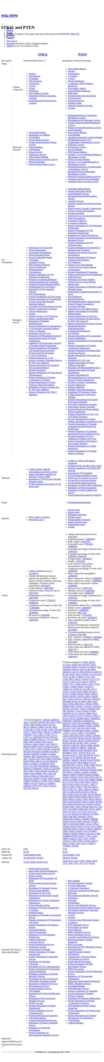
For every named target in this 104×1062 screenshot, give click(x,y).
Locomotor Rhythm (76, 306)
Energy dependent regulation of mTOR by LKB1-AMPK (42, 475)
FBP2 (31, 742)
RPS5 (65, 804)
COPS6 (73, 687)
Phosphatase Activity (77, 147)
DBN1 (86, 691)
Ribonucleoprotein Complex (80, 883)
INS (79, 728)
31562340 (80, 561)
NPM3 (97, 760)
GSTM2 (71, 716)
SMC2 (96, 814)
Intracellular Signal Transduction (43, 871)
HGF (48, 744)
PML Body (73, 93)
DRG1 (90, 701)
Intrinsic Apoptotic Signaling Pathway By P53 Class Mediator (45, 361)
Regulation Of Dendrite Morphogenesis (39, 322)
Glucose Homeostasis (38, 311)
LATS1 (66, 733)
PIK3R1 (66, 767)
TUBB (97, 834)
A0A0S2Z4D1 (29, 858)
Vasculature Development (40, 252)
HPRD (9, 46)
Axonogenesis (35, 272)
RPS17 (80, 799)
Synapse (71, 108)
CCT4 (65, 682)
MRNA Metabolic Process (79, 984)
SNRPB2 (86, 819)
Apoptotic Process (37, 262)
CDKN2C (27, 734)
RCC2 (65, 782)
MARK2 (52, 754)
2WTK (26, 862)
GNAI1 (74, 713)
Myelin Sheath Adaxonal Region (82, 96)
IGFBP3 (33, 747)
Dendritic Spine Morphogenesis (82, 390)
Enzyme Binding (75, 149)
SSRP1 (82, 824)
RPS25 (66, 802)
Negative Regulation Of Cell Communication (80, 244)
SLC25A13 (82, 811)
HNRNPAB (78, 721)
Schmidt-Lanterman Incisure (80, 105)
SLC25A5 (67, 814)
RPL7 (85, 794)
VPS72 (35, 786)
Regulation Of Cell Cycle (40, 333)
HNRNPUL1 (89, 721)
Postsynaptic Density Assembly (81, 407)
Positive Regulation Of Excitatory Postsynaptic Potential (82, 442)
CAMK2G (80, 677)
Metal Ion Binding (37, 162)
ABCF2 (91, 662)
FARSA (83, 709)
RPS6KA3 (54, 766)
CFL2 (35, 734)
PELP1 (80, 765)
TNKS (65, 831)
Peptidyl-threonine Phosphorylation (44, 284)
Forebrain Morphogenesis (79, 331)
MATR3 (88, 740)
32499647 (87, 637)
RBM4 (99, 780)
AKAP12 (86, 664)
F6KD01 (66, 858)
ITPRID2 (67, 731)
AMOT (74, 667)
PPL (64, 772)
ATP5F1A (88, 672)
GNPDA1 (27, 744)
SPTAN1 (86, 821)
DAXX (79, 691)
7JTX (65, 863)
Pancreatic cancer (36, 519)
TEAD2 (43, 778)
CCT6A (71, 682)
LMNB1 (88, 736)
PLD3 (46, 761)
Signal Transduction (37, 267)
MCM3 (66, 743)
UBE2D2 (27, 786)
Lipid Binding (74, 135)
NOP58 (90, 760)
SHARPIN (73, 809)
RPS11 (91, 797)
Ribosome (72, 893)
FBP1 (25, 742)
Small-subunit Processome (79, 961)
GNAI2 (81, 713)
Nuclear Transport (76, 996)
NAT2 (38, 759)
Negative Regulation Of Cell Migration (85, 274)
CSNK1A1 (89, 687)
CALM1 (71, 677)
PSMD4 (95, 775)
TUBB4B (67, 836)
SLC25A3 (92, 811)
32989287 (90, 539)
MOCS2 (46, 756)
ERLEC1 (42, 739)
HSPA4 (95, 723)
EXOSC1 (79, 706)
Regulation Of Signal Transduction (83, 235)
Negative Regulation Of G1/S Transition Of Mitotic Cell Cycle (82, 437)
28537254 (81, 613)
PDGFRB (67, 765)
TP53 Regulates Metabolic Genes (82, 475)
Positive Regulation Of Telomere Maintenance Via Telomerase (82, 1016)
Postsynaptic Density (77, 88)
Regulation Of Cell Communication (44, 966)
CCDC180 (28, 729)
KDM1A (88, 731)
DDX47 (73, 696)
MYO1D (83, 755)
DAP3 (73, 691)
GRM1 (35, 744)
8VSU (45, 862)
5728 (65, 849)
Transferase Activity (37, 154)
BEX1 (72, 674)
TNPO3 (79, 831)
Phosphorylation (36, 912)
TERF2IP (67, 829)
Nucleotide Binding (37, 132)
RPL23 (81, 789)
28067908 (48, 588)
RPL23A (89, 789)
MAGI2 (81, 738)
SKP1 (65, 811)
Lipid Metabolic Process (78, 194)
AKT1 (26, 722)
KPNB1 (95, 731)
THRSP (26, 781)
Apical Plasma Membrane (79, 91)
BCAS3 (52, 725)
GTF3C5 (96, 716)
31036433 (33, 573)
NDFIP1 (79, 758)
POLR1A (67, 770)
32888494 (33, 603)
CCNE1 (44, 729)
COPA (97, 684)
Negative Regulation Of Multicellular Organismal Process (84, 351)
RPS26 (72, 802)
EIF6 (76, 704)
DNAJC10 (75, 701)
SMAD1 (44, 771)
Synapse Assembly (76, 213)
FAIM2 (55, 739)
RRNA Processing (76, 969)
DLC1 (65, 699)
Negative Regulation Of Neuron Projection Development (82, 258)
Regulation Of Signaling (39, 961)
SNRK (26, 774)
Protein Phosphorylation (39, 255)
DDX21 (94, 694)
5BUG (83, 861)
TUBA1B (89, 834)
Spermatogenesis (36, 270)
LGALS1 (73, 733)
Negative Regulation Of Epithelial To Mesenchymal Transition (84, 248)
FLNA (78, 711)
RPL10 (72, 785)
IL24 (65, 728)
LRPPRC (96, 736)
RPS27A (86, 802)
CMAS (91, 684)
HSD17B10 (77, 723)
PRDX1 (86, 772)
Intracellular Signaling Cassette (42, 981)
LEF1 (32, 749)
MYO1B (66, 755)
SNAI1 (90, 816)
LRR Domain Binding (38, 157)
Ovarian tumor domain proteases (82, 483)
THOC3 (82, 829)
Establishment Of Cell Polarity (42, 287)
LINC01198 (68, 736)
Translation (73, 898)
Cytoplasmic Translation (78, 888)
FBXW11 (71, 711)
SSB (71, 824)
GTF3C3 (88, 716)
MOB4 (40, 756)
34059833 (87, 559)
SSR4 (76, 824)
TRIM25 (57, 781)
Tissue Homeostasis (37, 250)
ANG (99, 667)
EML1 (82, 704)
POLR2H (92, 770)
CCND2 (36, 729)
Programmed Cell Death (39, 949)
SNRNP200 (68, 819)
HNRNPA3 (67, 721)
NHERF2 (75, 760)
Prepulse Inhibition (76, 387)
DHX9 (95, 696)
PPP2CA (78, 772)
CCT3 (97, 679)
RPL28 (74, 792)
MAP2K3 (56, 749)
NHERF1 (67, 760)
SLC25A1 (72, 811)
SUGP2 (80, 826)
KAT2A (41, 747)
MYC (25, 759)
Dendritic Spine (75, 103)
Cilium (32, 88)
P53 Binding (34, 137)
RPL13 (94, 785)
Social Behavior (75, 296)
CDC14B (58, 729)
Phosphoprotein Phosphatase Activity (84, 120)
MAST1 (66, 740)
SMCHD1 (73, 816)
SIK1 (25, 771)
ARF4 (93, 669)
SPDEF (39, 774)
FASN (97, 709)
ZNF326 (75, 846)
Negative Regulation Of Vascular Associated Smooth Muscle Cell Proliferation (82, 426)
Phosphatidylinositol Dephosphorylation (77, 327)
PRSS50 (45, 764)
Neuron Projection (76, 100)
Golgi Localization (37, 331)
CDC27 (85, 682)
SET (100, 807)
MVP (95, 750)
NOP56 (83, 760)
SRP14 (66, 824)
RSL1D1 (83, 804)
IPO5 (83, 728)
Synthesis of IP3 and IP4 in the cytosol (85, 466)
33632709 (33, 593)
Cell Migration (74, 262)
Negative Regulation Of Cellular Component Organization (82, 346)
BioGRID (10, 43)
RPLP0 (91, 794)
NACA (97, 755)
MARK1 (44, 754)
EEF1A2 (54, 737)
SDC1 (72, 807)
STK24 (26, 776)
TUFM (74, 836)
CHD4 (78, 684)
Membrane (33, 91)
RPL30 (80, 792)
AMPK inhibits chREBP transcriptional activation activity (43, 470)
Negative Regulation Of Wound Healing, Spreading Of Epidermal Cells (85, 420)
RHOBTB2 (44, 766)
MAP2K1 (47, 749)
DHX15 (88, 696)
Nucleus (32, 74)
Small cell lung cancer (77, 522)
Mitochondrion (35, 81)
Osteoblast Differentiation (79, 189)
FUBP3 (93, 711)
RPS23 (99, 799)
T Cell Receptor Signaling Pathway (44, 328)
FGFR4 (37, 742)
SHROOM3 (83, 809)
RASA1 (26, 766)
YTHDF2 (67, 846)
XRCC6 (66, 843)
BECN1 (26, 727)
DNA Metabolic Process (78, 988)
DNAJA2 (87, 699)
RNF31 (66, 785)
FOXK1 (85, 711)
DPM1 (84, 701)
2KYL (71, 861)
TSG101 (34, 783)
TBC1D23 (27, 778)
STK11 (43, 54)
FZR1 (43, 742)
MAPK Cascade (36, 1003)
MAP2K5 (27, 751)
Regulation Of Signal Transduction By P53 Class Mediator (44, 388)
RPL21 (95, 787)
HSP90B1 (87, 723)
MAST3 (81, 740)
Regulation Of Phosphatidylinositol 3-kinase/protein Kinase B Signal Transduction (45, 338)
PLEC (78, 767)
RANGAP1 (84, 780)
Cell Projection (74, 98)
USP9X (92, 838)
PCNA (93, 762)
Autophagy (33, 260)
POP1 (99, 770)
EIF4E (71, 704)
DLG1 (71, 699)
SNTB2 (66, 821)
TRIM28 (74, 834)
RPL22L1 (73, 789)
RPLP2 (98, 794)
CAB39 (40, 727)
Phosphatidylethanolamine (79, 502)
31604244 (89, 590)
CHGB (84, 684)
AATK (85, 662)
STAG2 (89, 824)
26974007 (45, 586)
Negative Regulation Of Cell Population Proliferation (41, 275)
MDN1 (94, 743)
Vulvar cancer (74, 510)
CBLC (55, 727)
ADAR (74, 664)
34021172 (88, 644)
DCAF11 (93, 691)
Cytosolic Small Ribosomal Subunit (83, 937)
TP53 (50, 781)
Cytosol (32, 86)
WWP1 (80, 841)
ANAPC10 (82, 667)
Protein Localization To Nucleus (43, 309)
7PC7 (86, 863)
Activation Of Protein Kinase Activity (45, 306)
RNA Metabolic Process (78, 925)
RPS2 (86, 799)
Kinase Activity (35, 152)
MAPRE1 (35, 754)
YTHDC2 (91, 843)
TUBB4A (51, 783)
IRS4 (93, 728)
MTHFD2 (88, 750)
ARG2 (59, 722)
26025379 (87, 588)
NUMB (66, 762)
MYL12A (90, 753)
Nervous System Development (81, 211)
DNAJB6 (67, 701)
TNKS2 (72, 831)
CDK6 (40, 732)
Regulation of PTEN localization (82, 488)
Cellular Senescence (37, 939)
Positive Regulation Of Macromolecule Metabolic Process (44, 1034)
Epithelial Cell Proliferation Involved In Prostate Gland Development (45, 344)
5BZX (89, 861)
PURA (87, 777)
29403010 (72, 657)
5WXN (39, 862)
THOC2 (74, 829)
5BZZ (94, 861)
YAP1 (78, 843)
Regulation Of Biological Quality (82, 392)
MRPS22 (67, 748)
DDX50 (80, 696)
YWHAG (52, 786)
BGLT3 (79, 674)
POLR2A (75, 770)
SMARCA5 (88, 814)
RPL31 (87, 792)
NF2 (43, 759)
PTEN (82, 54)
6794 (25, 849)
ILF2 (69, 728)
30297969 (72, 642)
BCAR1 (66, 674)
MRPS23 (75, 748)
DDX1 (88, 694)
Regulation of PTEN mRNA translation (85, 485)
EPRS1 (96, 704)
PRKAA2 (27, 764)
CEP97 (66, 684)
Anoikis (32, 314)
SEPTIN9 (55, 769)
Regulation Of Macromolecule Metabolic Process (42, 999)
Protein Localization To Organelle (82, 991)
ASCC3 (75, 672)
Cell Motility (73, 333)
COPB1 (66, 687)
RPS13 (97, 797)
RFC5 (88, 782)
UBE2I (66, 838)
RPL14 (74, 787)
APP (48, 722)
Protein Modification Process (41, 944)
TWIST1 (82, 836)
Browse (9, 30)
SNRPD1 (94, 819)
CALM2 (47, 727)
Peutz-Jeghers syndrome (39, 517)
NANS (32, 759)
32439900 (44, 615)
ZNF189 (27, 788)
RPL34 (66, 794)
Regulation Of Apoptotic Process (43, 888)
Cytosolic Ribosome (77, 886)
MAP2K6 (36, 751)
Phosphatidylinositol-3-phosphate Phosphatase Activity (82, 116)
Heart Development (76, 218)
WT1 (41, 786)
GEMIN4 (67, 713)
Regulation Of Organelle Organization (39, 1029)
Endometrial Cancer (76, 524)
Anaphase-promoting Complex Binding (85, 137)
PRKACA (36, 764)
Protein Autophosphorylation (41, 319)
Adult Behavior (74, 277)
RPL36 (72, 794)
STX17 (51, 776)
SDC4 (78, 807)
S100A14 (47, 769)
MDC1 (87, 743)
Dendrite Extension (37, 370)
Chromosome (74, 1020)
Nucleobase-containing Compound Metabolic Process (83, 911)
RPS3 (92, 802)
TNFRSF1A (36, 781)
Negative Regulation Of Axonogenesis (84, 336)
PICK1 (99, 765)
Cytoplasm (33, 78)
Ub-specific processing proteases (82, 480)
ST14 (45, 774)
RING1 (95, 782)
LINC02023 (79, 736)
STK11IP (52, 774)
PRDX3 (93, 772)
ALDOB (33, 722)
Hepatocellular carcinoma (79, 519)
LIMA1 (81, 733)
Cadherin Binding (75, 1023)
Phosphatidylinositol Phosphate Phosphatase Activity (81, 173)
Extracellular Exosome (39, 93)
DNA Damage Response (39, 265)
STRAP (66, 826)
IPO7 (88, 728)
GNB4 (88, 713)
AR (88, 669)
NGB (93, 758)
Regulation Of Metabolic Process (43, 984)
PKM (72, 767)
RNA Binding (74, 881)
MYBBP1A (68, 753)
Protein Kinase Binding (39, 890)
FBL (64, 711)
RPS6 (70, 804)
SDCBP (85, 807)
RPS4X (99, 802)
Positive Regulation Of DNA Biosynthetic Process (80, 965)
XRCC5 (94, 841)
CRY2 (41, 734)
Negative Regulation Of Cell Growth (45, 296)
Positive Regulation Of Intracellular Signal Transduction (83, 410)
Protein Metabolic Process (40, 988)
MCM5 (72, 743)
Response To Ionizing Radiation (43, 279)
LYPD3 (39, 749)
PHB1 (86, 765)
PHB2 (92, 765)
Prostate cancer (74, 517)
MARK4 (27, 756)
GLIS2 (50, 742)
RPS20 (92, 799)
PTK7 (80, 777)
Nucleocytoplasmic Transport (81, 993)
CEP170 (92, 682)
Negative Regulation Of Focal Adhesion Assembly (81, 364)
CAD (65, 677)
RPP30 (71, 797)
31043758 (85, 541)
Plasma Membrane (76, 81)
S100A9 (66, 807)
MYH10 (82, 753)
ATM (32, 725)
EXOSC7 (75, 709)
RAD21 (66, 780)
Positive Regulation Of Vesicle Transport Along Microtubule (42, 383)
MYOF (90, 755)
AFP (80, 664)
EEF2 (65, 704)
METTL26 (67, 745)
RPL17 (80, 787)
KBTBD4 (79, 731)
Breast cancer (74, 512)
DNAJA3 (96, 699)
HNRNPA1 (95, 718)
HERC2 (42, 744)
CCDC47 (76, 679)
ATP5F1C (97, 672)
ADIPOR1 (55, 720)
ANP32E (75, 669)
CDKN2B (56, 732)
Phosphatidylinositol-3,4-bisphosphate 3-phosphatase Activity (84, 168)
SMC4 (65, 816)
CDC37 (26, 732)
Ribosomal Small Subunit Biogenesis (84, 981)
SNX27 (73, 821)
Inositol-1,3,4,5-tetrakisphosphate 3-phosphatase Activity (84, 163)
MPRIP (96, 745)
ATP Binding (34, 149)
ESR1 (72, 706)
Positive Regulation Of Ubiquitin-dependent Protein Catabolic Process (84, 432)
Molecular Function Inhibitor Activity (84, 176)
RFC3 (77, 782)
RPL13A (66, 787)
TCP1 (93, 826)
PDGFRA (57, 759)
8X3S (92, 863)
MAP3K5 (45, 751)
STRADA (34, 776)
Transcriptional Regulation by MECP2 (84, 495)
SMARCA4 (53, 771)
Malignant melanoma (77, 515)
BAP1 (45, 725)
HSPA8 (74, 726)
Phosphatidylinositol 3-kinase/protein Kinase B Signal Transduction (84, 302)
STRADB (43, 776)
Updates (10, 38)
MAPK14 (54, 751)
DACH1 (46, 737)
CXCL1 (93, 689)
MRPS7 (66, 750)
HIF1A (54, 744)
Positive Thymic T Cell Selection (43, 316)
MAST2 (73, 740)
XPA (46, 786)
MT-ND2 (55, 756)
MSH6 (80, 750)
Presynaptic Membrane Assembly (82, 404)
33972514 (86, 566)
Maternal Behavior (76, 299)
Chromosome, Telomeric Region (82, 957)
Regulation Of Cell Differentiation (83, 309)
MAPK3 (27, 754)
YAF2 (72, 843)
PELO (74, 765)
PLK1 (83, 767)
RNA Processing (75, 944)
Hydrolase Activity (76, 145)
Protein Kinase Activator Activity (43, 159)
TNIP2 (45, 781)
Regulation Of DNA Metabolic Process (85, 947)
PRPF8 (81, 775)
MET (34, 756)
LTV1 (65, 738)
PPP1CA (70, 772)
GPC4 (65, 716)
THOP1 (56, 778)
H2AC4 (66, 718)
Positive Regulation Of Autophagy (44, 282)
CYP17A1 (27, 737)
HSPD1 (89, 726)
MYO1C (74, 755)
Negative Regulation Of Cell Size (82, 316)
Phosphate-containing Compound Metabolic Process (43, 975)
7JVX (81, 863)
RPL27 (96, 789)
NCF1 (72, 758)
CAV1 (88, 677)
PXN (92, 777)
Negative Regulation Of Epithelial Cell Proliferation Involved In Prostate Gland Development (43, 350)
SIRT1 (31, 771)
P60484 (74, 858)
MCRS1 (79, 743)
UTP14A (66, 841)
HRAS (26, 747)
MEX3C (76, 745)
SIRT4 (98, 809)
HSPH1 (96, 726)
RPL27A (66, 792)
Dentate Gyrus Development (80, 265)
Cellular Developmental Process (43, 1020)
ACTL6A (67, 664)
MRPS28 (92, 748)
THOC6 (89, 829)
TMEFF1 (98, 829)
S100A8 (96, 804)
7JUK (70, 863)
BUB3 (86, 674)
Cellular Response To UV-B (41, 358)
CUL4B (86, 689)
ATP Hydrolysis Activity (78, 959)
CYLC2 (53, 734)
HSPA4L (66, 726)
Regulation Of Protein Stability (81, 279)
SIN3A (92, 809)
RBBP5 (92, 780)
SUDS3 (73, 826)
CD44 (50, 729)
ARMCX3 (67, 672)
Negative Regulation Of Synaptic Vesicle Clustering (82, 452)
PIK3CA (40, 761)
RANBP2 (74, 780)
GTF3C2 (80, 716)
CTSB (47, 734)
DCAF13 (67, 694)
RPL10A (80, 785)
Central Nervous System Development (84, 216)
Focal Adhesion (75, 930)
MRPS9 (73, 750)
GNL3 (94, 713)
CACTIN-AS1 (95, 674)
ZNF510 (35, 788)
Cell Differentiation (37, 294)
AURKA (38, 725)
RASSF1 (35, 766)
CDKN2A (47, 732)
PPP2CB (53, 761)
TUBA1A (42, 783)
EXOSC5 (67, 709)
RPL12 (87, 785)
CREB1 (80, 687)
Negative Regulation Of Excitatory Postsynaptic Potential (83, 400)
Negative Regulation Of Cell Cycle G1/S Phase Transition (83, 415)
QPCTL (98, 777)
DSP (95, 701)
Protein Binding (36, 147)
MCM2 (96, 740)
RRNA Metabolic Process (79, 932)
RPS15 (66, 799)
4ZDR (32, 862)
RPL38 (79, 794)
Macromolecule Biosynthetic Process (84, 908)
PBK (80, 762)
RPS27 (79, 802)
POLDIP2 (91, 767)
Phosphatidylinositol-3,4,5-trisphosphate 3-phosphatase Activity (84, 141)
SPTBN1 (95, 821)
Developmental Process (39, 986)
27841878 (86, 615)
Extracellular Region (77, 69)
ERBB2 (34, 739)
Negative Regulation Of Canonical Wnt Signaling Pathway (44, 366)
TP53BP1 (92, 831)
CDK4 (33, 732)
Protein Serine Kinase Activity (42, 164)
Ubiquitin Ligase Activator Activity (83, 181)
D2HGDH (37, 737)
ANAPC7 (92, 667)
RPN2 (65, 797)
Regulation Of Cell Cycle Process (43, 979)
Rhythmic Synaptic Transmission (82, 382)
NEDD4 (87, 758)
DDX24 (66, 696)
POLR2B (84, 770)
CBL (93, 677)
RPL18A (88, 787)
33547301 (72, 537)
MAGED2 (72, 738)
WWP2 (87, 841)
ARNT (26, 725)
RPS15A (73, 799)
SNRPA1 (77, 819)
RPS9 (76, 804)
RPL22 (66, 789)
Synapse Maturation (76, 385)
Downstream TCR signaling (80, 473)
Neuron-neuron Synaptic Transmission (84, 208)
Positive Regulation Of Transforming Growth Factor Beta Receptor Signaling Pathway (45, 301)
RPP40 (84, 797)
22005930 (33, 620)
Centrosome (34, 83)
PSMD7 (66, 777)
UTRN (74, 841)
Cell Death (33, 964)
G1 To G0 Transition (38, 355)
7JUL (76, 863)
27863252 (51, 600)
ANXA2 (83, 669)
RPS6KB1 (37, 769)
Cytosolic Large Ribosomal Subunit (83, 920)
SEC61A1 (93, 807)
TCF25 (87, 826)
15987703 (74, 34)
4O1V (76, 861)
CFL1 (71, 684)
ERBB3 (66, 706)
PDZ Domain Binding (77, 152)
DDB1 (74, 694)
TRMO (26, 783)
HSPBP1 (81, 726)
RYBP (90, 804)
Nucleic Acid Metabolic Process (82, 905)
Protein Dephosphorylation (40, 257)
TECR (99, 826)
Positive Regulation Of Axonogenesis (45, 326)
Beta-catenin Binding (77, 132)
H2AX (73, 718)
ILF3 (74, 728)
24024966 (96, 605)
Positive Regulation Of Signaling (43, 1015)
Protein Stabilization (77, 338)
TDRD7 (36, 778)
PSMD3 (88, 775)
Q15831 (40, 858)
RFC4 (82, 782)
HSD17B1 (67, 723)
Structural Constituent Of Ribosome (83, 890)
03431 (65, 852)
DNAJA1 (79, 699)
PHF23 (32, 761)
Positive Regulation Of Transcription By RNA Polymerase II (84, 320)
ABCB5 (46, 720)
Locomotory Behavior (77, 223)
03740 (26, 852)
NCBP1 (66, 758)
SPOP (79, 821)
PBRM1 (86, 762)
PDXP (26, 761)
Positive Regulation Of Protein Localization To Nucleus (42, 378)
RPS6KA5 (28, 769)
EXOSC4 (97, 706)
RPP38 (78, 797)
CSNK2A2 (77, 689)
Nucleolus (72, 900)
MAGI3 (88, 738)
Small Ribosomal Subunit (79, 952)
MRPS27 (83, 748)
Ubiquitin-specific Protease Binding (83, 179)
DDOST (80, 694)
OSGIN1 (73, 762)
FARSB (90, 709)
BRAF (34, 727)
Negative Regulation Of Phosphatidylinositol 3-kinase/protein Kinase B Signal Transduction (84, 377)
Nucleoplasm (34, 76)
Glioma (71, 527)
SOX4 (32, 774)
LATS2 (26, 749)
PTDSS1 (74, 777)
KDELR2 (49, 747)
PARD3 (49, 759)
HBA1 (87, 718)
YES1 (83, 843)
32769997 (72, 635)
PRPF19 (73, 775)
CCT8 (78, 682)
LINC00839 (90, 733)
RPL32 (94, 792)
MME (89, 745)
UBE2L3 (73, 838)
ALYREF (67, 667)
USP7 (85, 838)
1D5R (65, 861)
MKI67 (83, 745)
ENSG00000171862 (71, 855)
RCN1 (71, 782)
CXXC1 (66, 691)
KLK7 (56, 747)
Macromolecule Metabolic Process (83, 895)
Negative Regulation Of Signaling (83, 272)
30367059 (81, 635)
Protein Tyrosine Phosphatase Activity (84, 127)
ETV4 (49, 739)
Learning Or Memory (77, 221)
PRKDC (66, 775)
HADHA (80, 718)
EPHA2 (26, 739)
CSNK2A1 (67, 689)
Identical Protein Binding (79, 159)
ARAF (53, 722)
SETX (65, 809)
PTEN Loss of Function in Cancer (83, 478)
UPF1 (80, 838)
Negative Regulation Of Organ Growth (85, 323)
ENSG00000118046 (32, 855)
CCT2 (91, 679)
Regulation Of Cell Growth (41, 247)
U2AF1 (94, 836)
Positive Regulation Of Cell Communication (41, 1011)
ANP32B (41, 722)
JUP (73, 731)
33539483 (72, 630)
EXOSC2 (88, 706)
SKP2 (37, 771)
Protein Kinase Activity (39, 140)
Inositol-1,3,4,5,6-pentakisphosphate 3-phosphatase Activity (85, 155)
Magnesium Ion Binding (39, 135)
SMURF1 (82, 816)
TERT (50, 778)
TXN (88, 836)
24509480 (96, 637)
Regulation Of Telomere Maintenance (84, 998)
